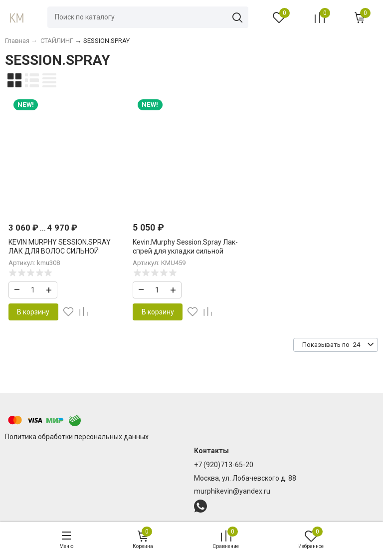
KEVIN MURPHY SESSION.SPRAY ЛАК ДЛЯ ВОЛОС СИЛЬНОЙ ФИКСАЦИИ (59, 251)
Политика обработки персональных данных (77, 437)
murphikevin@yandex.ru (232, 491)
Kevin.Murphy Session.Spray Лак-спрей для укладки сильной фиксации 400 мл (185, 251)
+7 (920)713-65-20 (223, 465)
